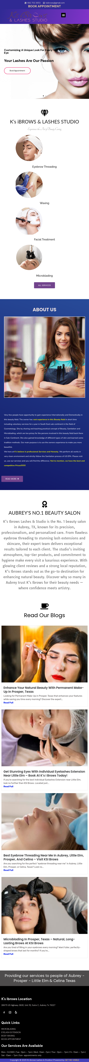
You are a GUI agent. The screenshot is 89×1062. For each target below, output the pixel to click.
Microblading (44, 275)
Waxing (44, 203)
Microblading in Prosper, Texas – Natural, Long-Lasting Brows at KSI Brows (39, 941)
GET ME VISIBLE (72, 1060)
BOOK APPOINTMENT (44, 6)
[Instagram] (10, 1012)
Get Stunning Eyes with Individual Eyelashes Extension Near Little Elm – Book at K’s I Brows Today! (44, 774)
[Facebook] (4, 1012)
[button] (63, 15)
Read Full (8, 703)
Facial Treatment (44, 239)
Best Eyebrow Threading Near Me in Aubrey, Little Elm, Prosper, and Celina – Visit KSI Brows (44, 857)
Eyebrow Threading (44, 166)
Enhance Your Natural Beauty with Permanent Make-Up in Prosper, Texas (44, 690)
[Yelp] (16, 1012)
